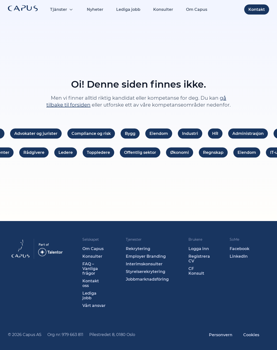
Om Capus (196, 9)
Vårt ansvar (94, 305)
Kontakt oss (90, 283)
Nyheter (95, 9)
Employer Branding (146, 256)
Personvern (220, 335)
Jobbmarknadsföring (147, 279)
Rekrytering (138, 248)
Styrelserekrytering (145, 271)
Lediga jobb (128, 9)
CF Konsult (196, 271)
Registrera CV (199, 258)
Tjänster (58, 9)
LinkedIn (239, 256)
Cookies (251, 335)
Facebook (239, 248)
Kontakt (256, 9)
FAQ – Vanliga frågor (90, 269)
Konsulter (163, 9)
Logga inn (198, 248)
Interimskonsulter (144, 264)
